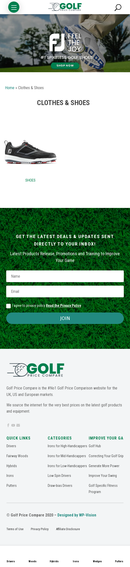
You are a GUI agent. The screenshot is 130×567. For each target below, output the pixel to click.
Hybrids (54, 561)
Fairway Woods (17, 456)
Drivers (11, 561)
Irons (76, 561)
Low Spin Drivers (59, 476)
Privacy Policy (39, 529)
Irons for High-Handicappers (67, 446)
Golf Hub (95, 446)
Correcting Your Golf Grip (106, 456)
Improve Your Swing (103, 476)
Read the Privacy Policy (63, 306)
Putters (11, 486)
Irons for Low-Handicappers (67, 466)
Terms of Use (14, 529)
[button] (13, 7)
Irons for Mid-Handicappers (67, 456)
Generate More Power (104, 466)
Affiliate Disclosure (68, 529)
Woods (33, 561)
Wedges (97, 561)
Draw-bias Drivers (60, 486)
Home (9, 87)
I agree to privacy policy (43, 306)
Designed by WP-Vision (76, 515)
